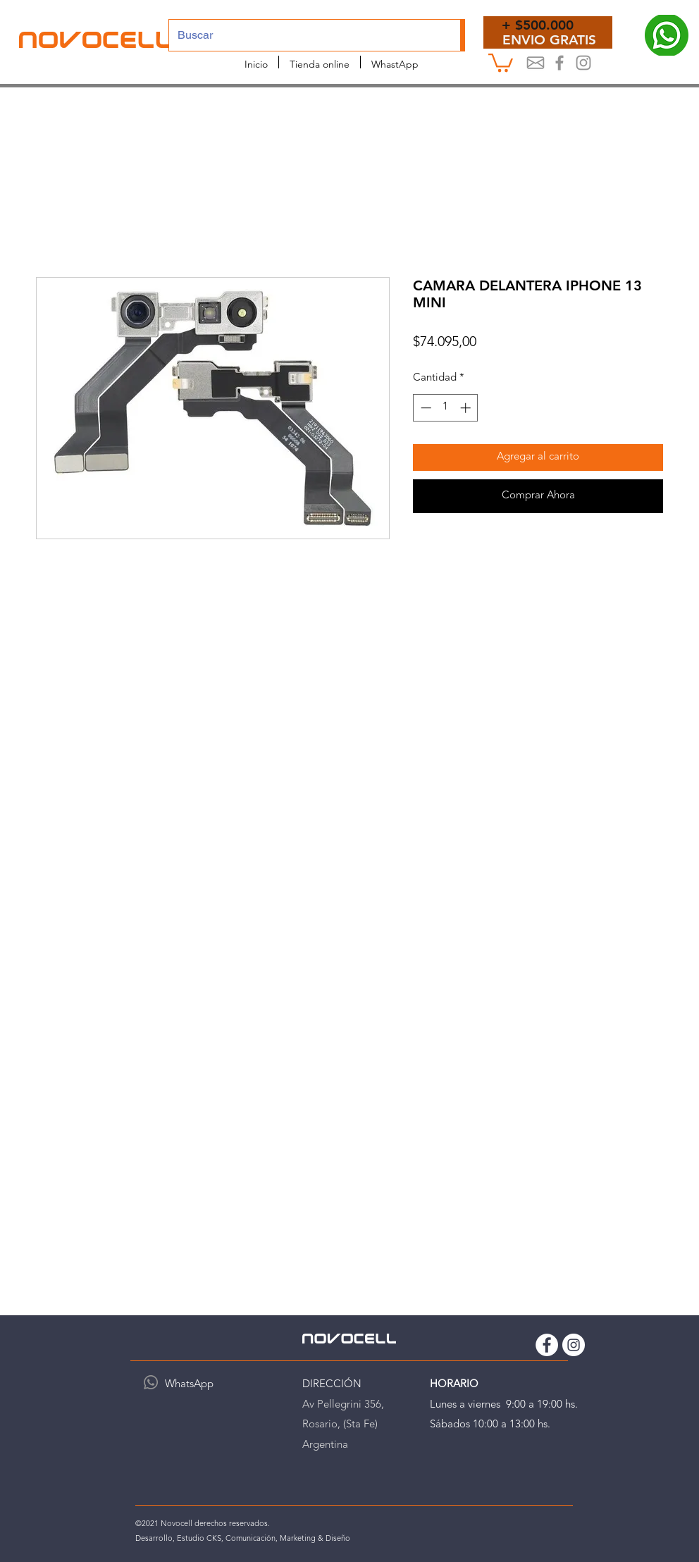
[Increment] (466, 408)
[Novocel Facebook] (559, 63)
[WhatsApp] (151, 1382)
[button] (500, 61)
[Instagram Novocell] (583, 63)
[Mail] (535, 63)
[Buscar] (304, 35)
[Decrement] (424, 408)
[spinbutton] (445, 408)
